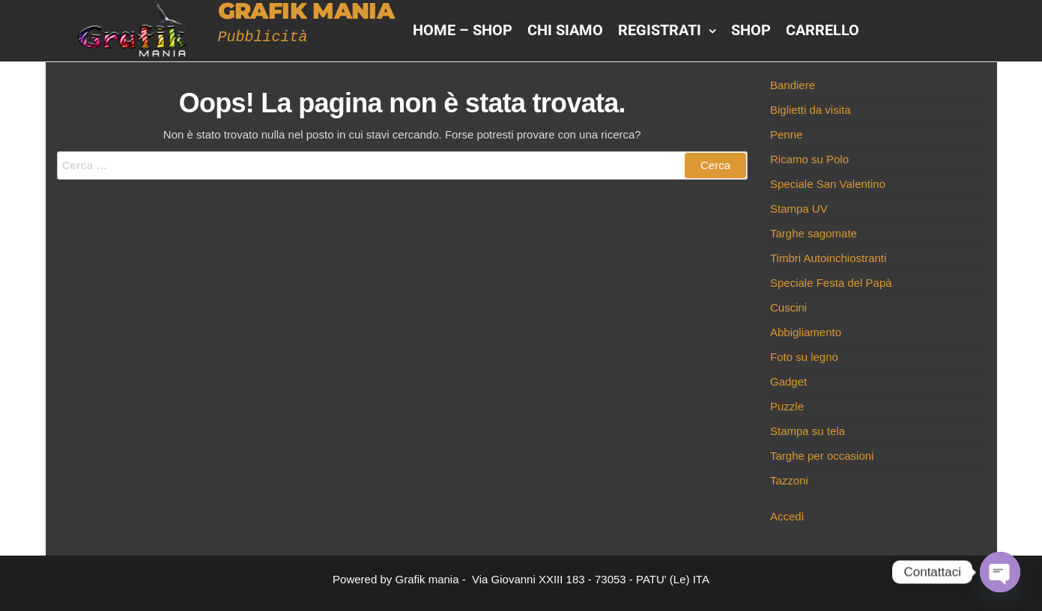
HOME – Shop (462, 30)
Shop (751, 30)
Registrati (659, 30)
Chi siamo (565, 30)
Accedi (787, 516)
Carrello (822, 30)
